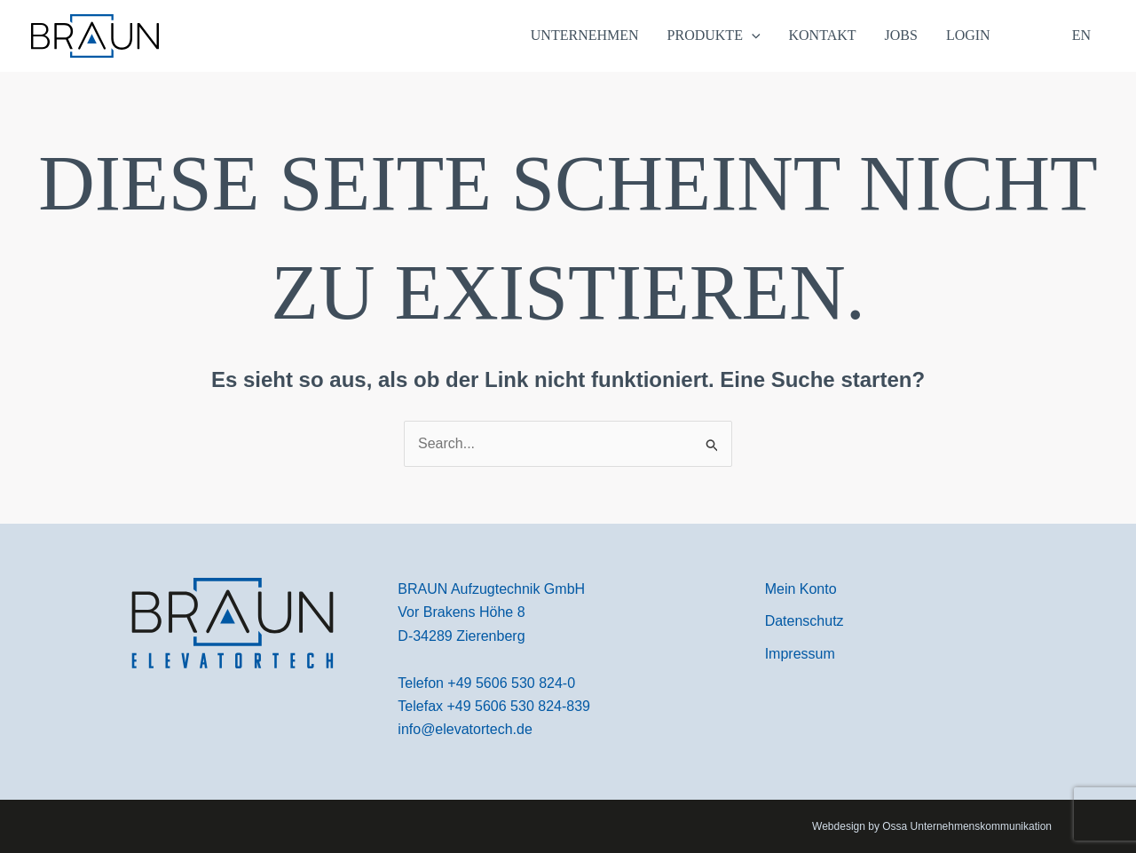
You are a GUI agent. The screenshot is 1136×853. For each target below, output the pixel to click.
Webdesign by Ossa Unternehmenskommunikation (932, 826)
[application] (752, 35)
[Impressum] (800, 654)
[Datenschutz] (804, 621)
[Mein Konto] (801, 589)
